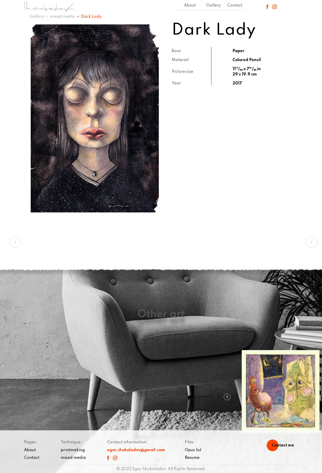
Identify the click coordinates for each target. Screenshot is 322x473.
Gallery (213, 5)
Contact (234, 5)
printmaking (73, 450)
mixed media (62, 17)
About (190, 5)
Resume (192, 458)
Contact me (283, 445)
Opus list (193, 450)
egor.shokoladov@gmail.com (136, 450)
